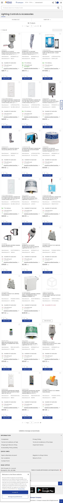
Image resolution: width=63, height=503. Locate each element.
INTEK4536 (45, 147)
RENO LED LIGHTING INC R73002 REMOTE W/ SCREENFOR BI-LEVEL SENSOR (10, 343)
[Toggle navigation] (2, 2)
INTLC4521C (25, 195)
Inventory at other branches (11, 68)
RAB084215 (5, 389)
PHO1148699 (46, 389)
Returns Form (37, 458)
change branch (39, 2)
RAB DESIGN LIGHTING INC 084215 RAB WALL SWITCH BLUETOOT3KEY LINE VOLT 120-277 (10, 392)
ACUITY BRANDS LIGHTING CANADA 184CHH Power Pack (11, 246)
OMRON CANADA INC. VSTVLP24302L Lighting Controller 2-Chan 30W (52, 295)
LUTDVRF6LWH (46, 50)
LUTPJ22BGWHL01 (27, 98)
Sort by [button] (46, 19)
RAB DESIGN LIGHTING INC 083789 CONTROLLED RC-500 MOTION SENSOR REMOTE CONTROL (31, 392)
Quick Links (31, 451)
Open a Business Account (9, 455)
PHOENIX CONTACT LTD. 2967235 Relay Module (51, 246)
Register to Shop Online (40, 455)
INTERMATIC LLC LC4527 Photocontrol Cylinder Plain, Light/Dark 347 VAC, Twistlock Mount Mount (30, 344)
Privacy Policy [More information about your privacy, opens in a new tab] (21, 489)
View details (47, 320)
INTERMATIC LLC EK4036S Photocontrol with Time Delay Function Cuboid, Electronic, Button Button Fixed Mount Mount (51, 102)
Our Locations (5, 458)
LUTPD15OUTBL (26, 147)
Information (31, 435)
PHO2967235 (46, 244)
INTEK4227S (5, 147)
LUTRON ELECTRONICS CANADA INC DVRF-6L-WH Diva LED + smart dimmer (52, 53)
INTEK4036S (46, 98)
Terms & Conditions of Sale (9, 442)
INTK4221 (4, 50)
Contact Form (5, 461)
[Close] (28, 474)
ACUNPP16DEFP (26, 292)
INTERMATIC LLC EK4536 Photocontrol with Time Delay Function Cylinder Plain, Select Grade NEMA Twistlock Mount (51, 150)
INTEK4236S (25, 50)
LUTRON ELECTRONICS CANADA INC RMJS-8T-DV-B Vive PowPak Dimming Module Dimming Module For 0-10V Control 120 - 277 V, (52, 199)
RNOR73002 (5, 340)
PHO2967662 (5, 292)
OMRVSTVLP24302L (48, 292)
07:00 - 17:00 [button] (28, 2)
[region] (15, 487)
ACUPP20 (4, 244)
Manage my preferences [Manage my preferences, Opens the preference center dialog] (15, 496)
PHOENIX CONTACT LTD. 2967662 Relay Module (10, 294)
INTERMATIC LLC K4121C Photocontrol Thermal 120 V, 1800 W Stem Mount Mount (51, 343)
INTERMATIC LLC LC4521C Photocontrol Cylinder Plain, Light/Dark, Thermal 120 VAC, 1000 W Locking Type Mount (31, 198)
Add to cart (6, 78)
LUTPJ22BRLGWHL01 (7, 195)
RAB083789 (25, 389)
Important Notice (38, 445)
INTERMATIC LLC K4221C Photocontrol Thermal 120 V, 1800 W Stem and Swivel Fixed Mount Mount (11, 53)
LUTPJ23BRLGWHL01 (7, 98)
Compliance (4, 439)
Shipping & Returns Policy (9, 445)
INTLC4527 (25, 340)
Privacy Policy (37, 439)
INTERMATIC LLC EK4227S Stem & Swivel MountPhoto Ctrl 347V (10, 149)
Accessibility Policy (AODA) (9, 447)
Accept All (15, 492)
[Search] (31, 8)
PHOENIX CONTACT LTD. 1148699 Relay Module (51, 391)
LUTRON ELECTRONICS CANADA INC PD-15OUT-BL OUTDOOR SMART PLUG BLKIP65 (31, 150)
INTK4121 (45, 340)
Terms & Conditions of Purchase (43, 442)
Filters (15, 19)
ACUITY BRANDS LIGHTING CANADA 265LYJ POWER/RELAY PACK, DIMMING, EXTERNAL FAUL (31, 295)
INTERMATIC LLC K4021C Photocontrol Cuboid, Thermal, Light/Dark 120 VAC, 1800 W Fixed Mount (30, 247)
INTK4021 (24, 244)
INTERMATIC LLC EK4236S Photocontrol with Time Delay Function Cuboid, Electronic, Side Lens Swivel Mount (31, 53)
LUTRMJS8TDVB (47, 195)
